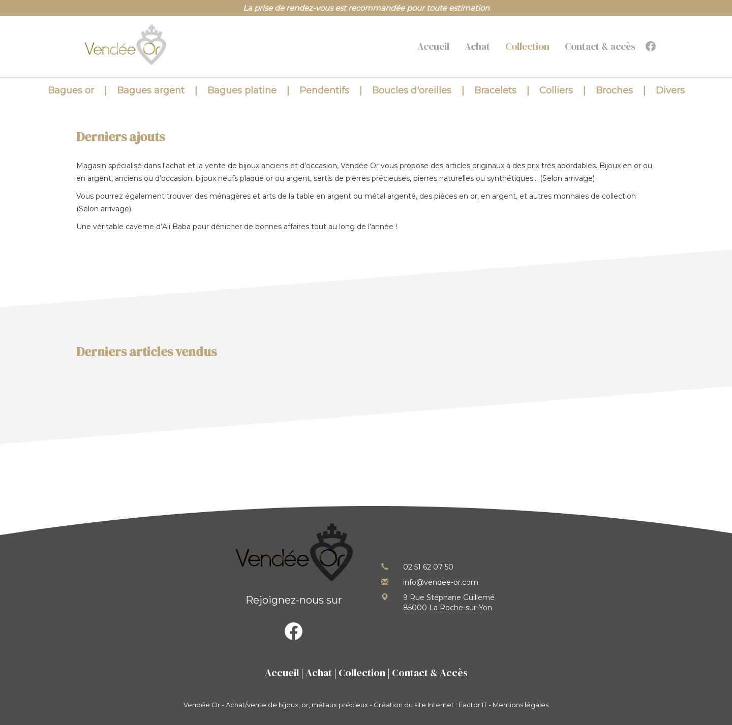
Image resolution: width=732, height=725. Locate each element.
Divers (670, 90)
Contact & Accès (430, 673)
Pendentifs (324, 90)
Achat (477, 46)
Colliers (556, 90)
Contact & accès (600, 46)
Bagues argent (151, 90)
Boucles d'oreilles (411, 90)
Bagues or (71, 90)
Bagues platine (242, 90)
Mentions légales (520, 705)
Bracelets (495, 90)
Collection (527, 46)
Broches (614, 90)
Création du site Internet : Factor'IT (430, 705)
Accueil (433, 46)
